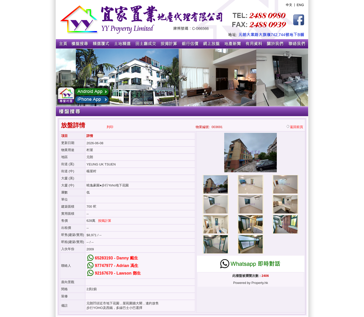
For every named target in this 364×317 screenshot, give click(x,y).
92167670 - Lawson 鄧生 (118, 273)
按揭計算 (104, 221)
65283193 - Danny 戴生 (116, 258)
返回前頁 (294, 127)
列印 (110, 127)
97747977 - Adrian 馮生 (116, 265)
